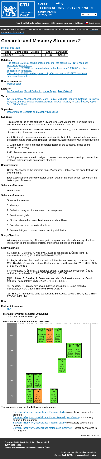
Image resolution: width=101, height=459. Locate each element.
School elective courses (37, 23)
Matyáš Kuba (14, 101)
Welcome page (7, 29)
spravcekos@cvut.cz (86, 455)
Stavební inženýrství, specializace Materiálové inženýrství (43, 428)
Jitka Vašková (65, 91)
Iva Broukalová (15, 91)
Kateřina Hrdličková (88, 99)
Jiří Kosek (20, 442)
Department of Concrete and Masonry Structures (66, 29)
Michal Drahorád (32, 91)
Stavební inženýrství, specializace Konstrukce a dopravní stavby (46, 417)
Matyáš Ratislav (62, 101)
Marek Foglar (14, 83)
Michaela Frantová (67, 99)
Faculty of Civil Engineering (29, 29)
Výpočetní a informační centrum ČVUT (32, 447)
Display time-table (10, 48)
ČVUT (7, 445)
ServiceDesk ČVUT (63, 455)
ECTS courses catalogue (62, 23)
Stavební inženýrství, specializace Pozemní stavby (39, 412)
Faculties (20, 23)
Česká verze (92, 23)
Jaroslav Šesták (79, 101)
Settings (79, 23)
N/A (9, 309)
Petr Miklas (28, 101)
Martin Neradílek (43, 101)
